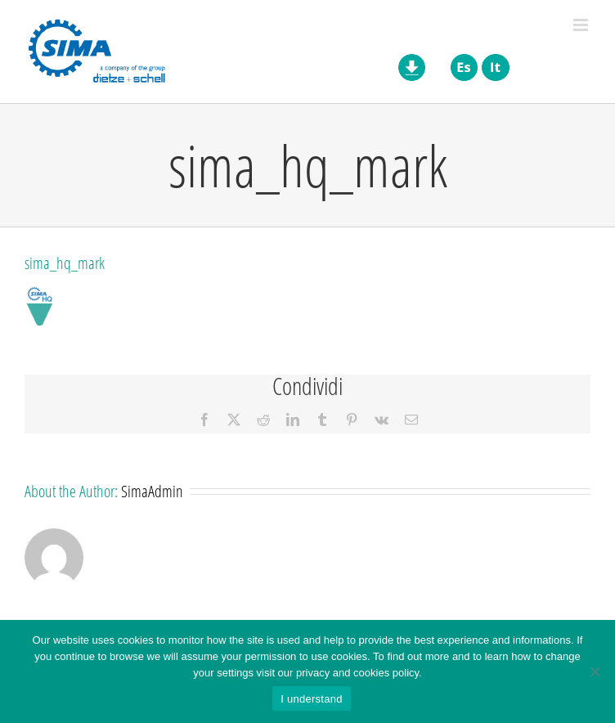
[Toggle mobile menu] (581, 25)
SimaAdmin (152, 490)
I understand (311, 699)
